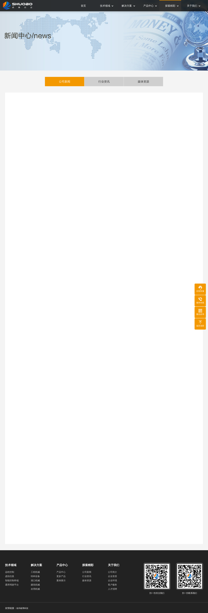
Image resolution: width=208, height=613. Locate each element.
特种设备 (35, 576)
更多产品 (61, 576)
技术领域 (105, 5)
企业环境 (112, 580)
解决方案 (127, 5)
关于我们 (192, 5)
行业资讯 (104, 81)
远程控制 (9, 572)
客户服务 (112, 585)
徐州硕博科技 (22, 608)
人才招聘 (112, 589)
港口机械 (35, 580)
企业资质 (112, 576)
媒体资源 (143, 81)
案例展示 (61, 580)
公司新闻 (64, 81)
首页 (83, 5)
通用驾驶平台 (12, 585)
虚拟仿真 (9, 576)
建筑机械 (35, 585)
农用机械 (35, 589)
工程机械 (35, 572)
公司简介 (112, 572)
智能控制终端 (12, 580)
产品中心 (148, 5)
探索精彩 (170, 5)
